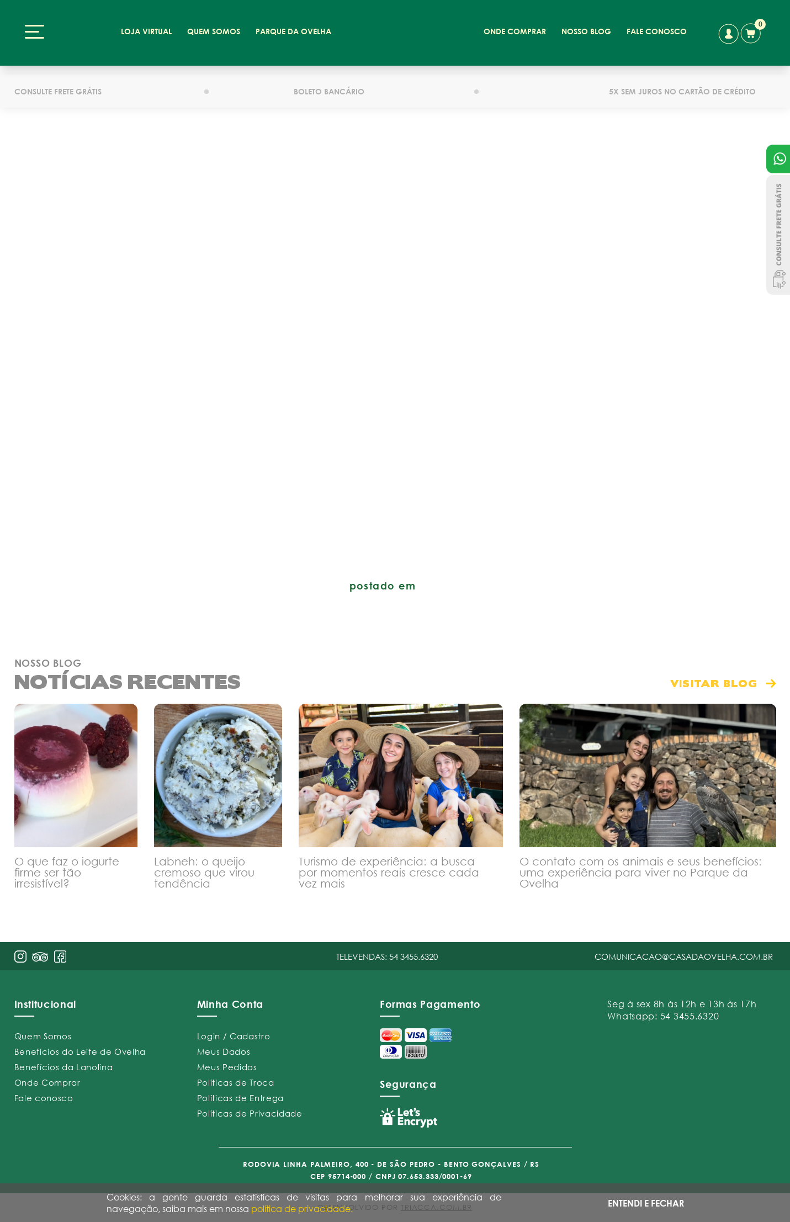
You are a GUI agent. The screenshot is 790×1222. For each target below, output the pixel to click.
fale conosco (654, 31)
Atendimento (778, 159)
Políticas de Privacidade (250, 1110)
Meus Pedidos (227, 1064)
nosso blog (585, 31)
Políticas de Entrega (240, 1095)
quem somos (215, 31)
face (60, 954)
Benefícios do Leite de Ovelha (80, 1048)
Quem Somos (43, 1033)
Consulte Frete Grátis (778, 235)
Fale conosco (43, 1095)
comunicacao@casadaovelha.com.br (684, 953)
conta (728, 34)
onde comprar (514, 31)
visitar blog (713, 680)
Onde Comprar (47, 1079)
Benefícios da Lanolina (63, 1064)
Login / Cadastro (234, 1033)
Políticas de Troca (235, 1079)
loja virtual (148, 31)
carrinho (752, 31)
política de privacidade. (302, 1208)
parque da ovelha (294, 31)
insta (20, 954)
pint (40, 955)
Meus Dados (224, 1048)
